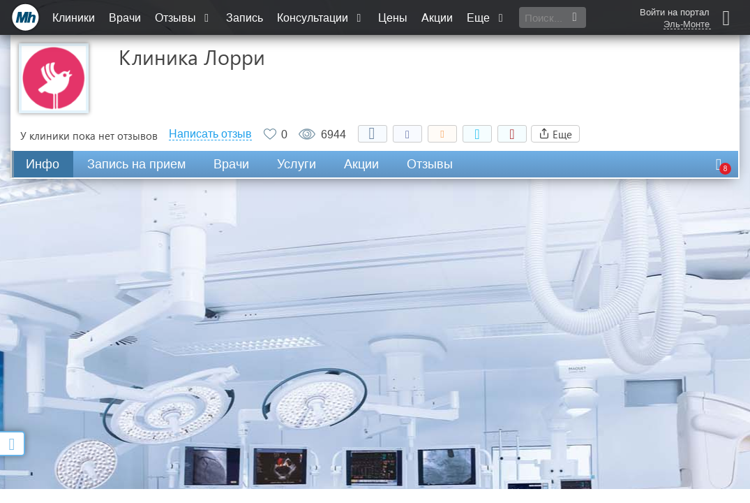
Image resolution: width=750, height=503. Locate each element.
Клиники (73, 18)
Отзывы (183, 18)
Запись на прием (136, 164)
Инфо (42, 164)
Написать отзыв (210, 134)
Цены (392, 18)
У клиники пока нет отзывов (89, 136)
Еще (486, 18)
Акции (437, 18)
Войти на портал (675, 12)
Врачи (125, 18)
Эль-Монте (686, 24)
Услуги (296, 164)
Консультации (320, 18)
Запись (244, 18)
